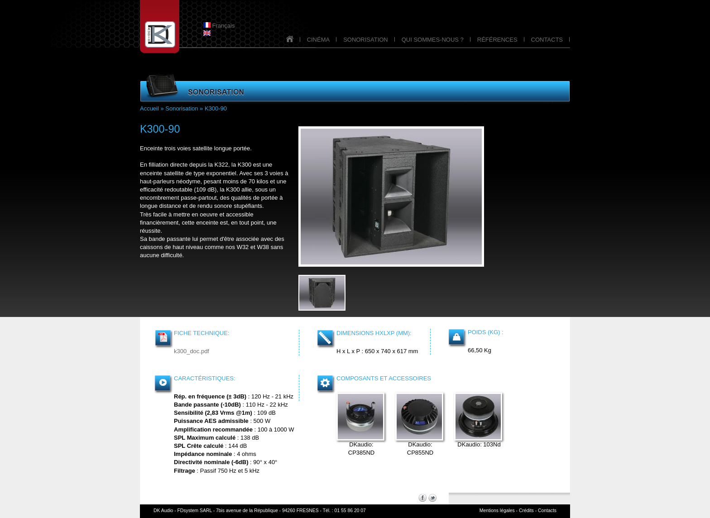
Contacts (547, 510)
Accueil (149, 108)
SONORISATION (365, 39)
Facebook (422, 498)
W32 (243, 247)
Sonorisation (181, 108)
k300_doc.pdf (191, 351)
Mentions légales (497, 510)
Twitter (432, 498)
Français (219, 25)
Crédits (526, 510)
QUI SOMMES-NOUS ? (433, 39)
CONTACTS (547, 39)
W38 (263, 247)
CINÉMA (318, 39)
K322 (221, 164)
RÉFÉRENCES (497, 39)
